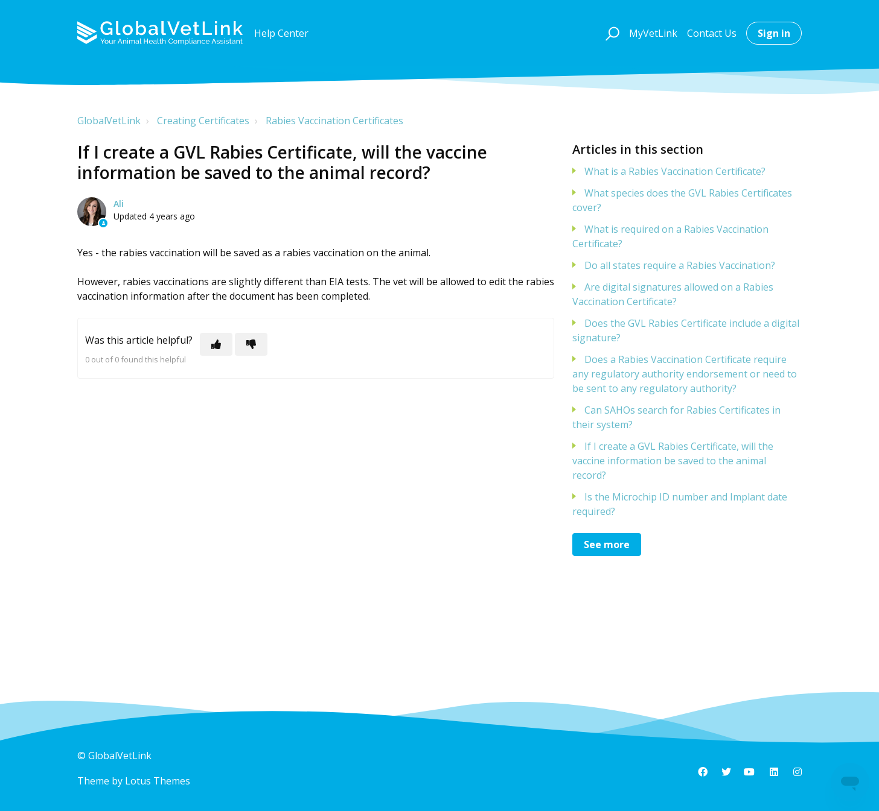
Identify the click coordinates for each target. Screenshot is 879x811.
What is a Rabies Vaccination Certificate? (675, 171)
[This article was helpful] (216, 344)
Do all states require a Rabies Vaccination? (679, 265)
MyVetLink (653, 33)
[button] (610, 33)
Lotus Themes (157, 780)
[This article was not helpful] (251, 344)
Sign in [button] (774, 33)
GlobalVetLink (109, 120)
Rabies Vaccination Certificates (334, 120)
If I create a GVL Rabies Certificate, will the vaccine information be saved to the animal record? (672, 461)
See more (607, 544)
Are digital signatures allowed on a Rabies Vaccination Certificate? (672, 294)
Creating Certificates (203, 120)
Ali (118, 203)
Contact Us (712, 33)
